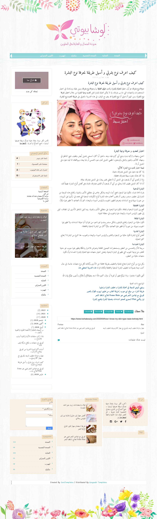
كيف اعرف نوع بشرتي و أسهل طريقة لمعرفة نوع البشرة (31, 363)
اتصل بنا (45, 201)
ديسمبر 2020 (38, 320)
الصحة (117, 56)
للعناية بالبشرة (116, 89)
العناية (105, 56)
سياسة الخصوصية (43, 198)
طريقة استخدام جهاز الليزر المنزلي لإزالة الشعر (33, 248)
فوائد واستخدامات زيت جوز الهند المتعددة (33, 218)
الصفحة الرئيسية (43, 191)
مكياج (74, 56)
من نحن (45, 194)
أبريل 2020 (38, 327)
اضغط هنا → (121, 417)
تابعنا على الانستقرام (31, 175)
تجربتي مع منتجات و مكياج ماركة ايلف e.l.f (31, 344)
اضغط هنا (23, 143)
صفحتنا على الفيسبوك (31, 164)
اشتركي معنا (32, 80)
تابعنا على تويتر (31, 158)
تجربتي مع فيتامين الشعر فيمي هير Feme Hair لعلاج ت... (30, 370)
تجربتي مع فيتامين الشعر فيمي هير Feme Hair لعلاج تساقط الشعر (74, 438)
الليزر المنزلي (46, 56)
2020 (43, 317)
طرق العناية (102, 89)
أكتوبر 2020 (38, 323)
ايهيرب (62, 56)
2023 (43, 310)
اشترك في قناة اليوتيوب (31, 170)
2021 (43, 313)
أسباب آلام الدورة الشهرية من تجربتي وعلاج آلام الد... (31, 350)
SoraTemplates (67, 482)
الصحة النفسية (89, 56)
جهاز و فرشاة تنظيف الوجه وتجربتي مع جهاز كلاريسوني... (31, 357)
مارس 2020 (38, 374)
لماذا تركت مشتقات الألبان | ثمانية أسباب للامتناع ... (30, 338)
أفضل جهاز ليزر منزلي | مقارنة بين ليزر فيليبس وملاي (33, 233)
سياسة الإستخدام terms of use (37, 196)
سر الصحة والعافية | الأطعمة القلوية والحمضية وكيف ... (29, 331)
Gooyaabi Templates (98, 482)
